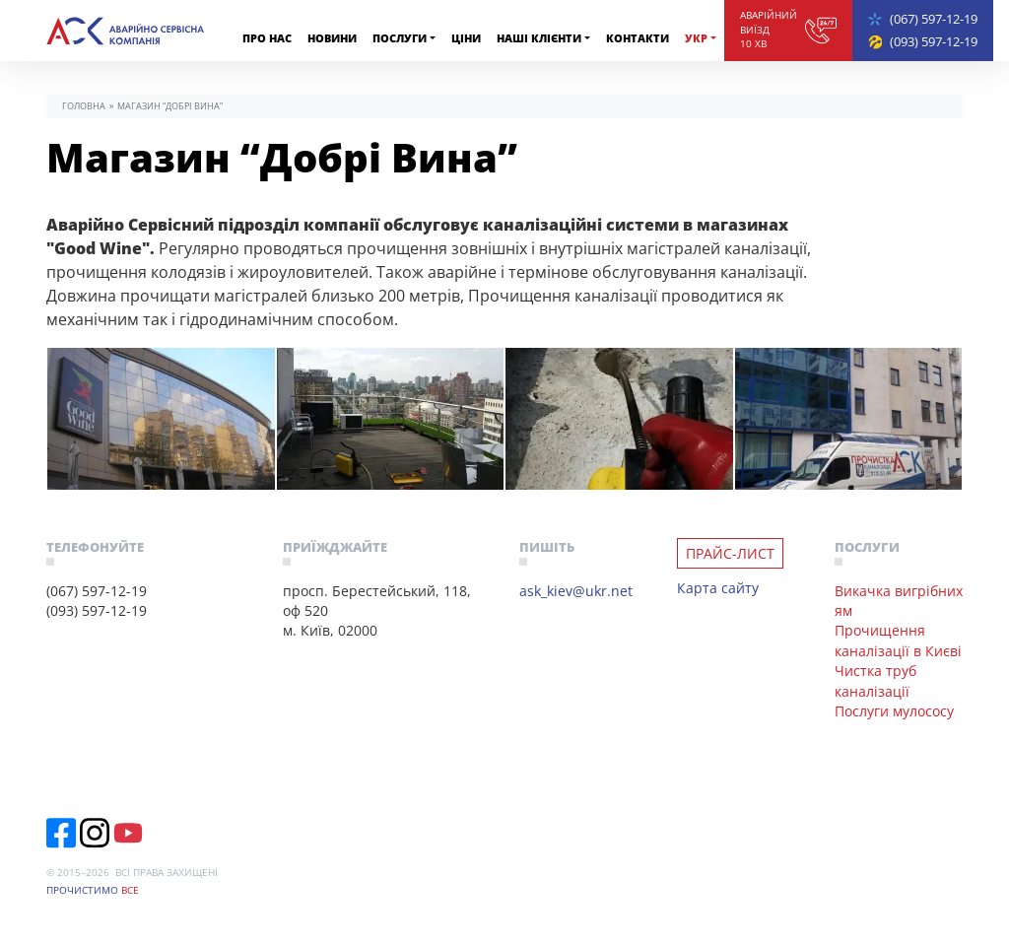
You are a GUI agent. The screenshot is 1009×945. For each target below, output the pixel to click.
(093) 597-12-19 (933, 41)
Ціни (466, 38)
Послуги (399, 38)
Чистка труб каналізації (875, 680)
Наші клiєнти (539, 38)
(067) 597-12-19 (933, 19)
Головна (83, 106)
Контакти (637, 38)
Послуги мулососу (894, 711)
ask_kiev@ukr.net (576, 590)
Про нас (267, 38)
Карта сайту (718, 587)
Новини (332, 38)
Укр (696, 38)
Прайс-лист (730, 553)
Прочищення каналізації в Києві (898, 640)
